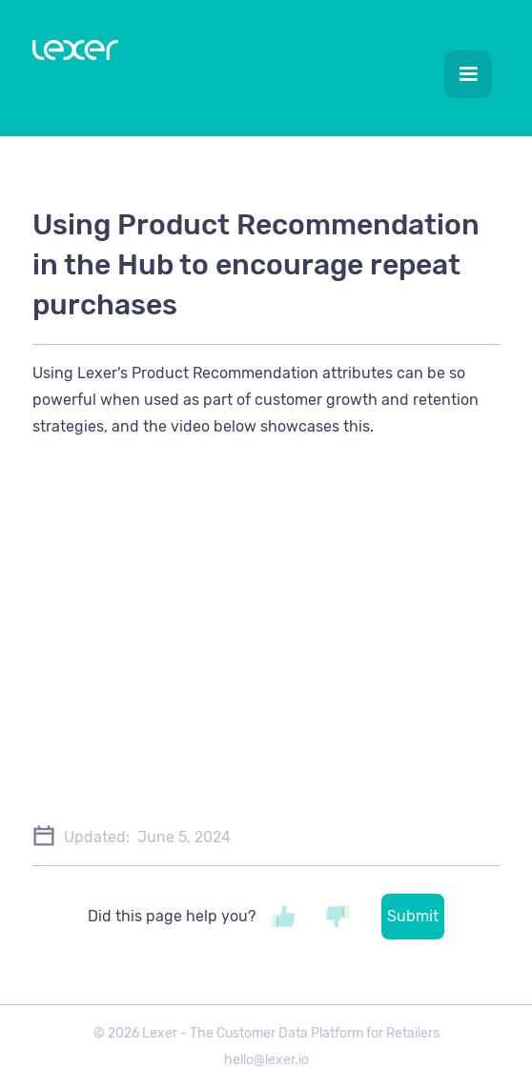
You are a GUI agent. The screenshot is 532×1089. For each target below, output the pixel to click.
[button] (468, 74)
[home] (70, 54)
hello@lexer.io (266, 1060)
